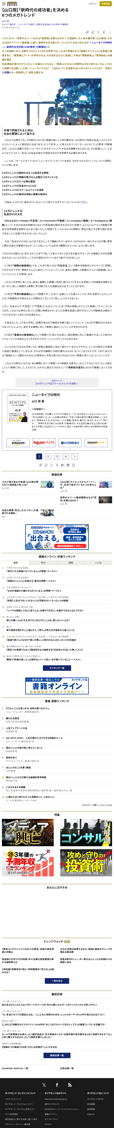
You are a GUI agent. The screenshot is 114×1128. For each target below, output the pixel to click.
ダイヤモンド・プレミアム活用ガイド (20, 1109)
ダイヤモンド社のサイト (55, 1093)
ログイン (93, 4)
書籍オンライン (51, 1114)
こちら (82, 202)
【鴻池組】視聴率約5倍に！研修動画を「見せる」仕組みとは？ (28, 971)
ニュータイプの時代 (46, 395)
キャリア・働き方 (9, 24)
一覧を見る (57, 981)
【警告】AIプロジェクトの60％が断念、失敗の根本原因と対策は (28, 950)
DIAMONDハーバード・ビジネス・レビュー (62, 1109)
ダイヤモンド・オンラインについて (20, 1093)
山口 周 (5, 21)
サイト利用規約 (11, 1114)
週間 (70, 562)
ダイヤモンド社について (98, 1093)
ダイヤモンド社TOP (95, 1099)
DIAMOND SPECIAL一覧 (15, 1068)
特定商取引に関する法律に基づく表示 (21, 1119)
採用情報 (91, 1109)
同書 (6, 72)
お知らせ (91, 1114)
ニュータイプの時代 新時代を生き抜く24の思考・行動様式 (43, 24)
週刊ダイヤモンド (52, 1104)
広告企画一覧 (67, 1068)
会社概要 (91, 1104)
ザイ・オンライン (51, 1119)
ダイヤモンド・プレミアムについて (19, 1104)
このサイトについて (13, 1099)
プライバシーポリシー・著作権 (17, 1124)
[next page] (75, 456)
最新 (16, 562)
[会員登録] (106, 3)
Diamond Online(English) (56, 1099)
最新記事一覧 (57, 1055)
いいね (98, 562)
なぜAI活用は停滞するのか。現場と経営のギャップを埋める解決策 (86, 950)
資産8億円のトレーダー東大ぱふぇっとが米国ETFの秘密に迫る (86, 960)
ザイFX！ (48, 1124)
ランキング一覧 (57, 668)
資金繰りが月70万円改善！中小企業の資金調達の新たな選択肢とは (28, 960)
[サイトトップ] (11, 4)
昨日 (43, 562)
